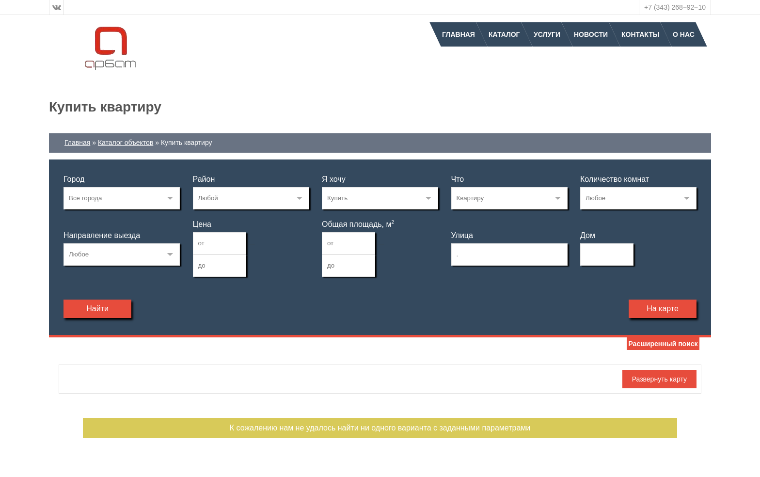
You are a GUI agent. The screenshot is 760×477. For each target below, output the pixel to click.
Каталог (504, 34)
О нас (684, 34)
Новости (591, 34)
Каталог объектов (125, 142)
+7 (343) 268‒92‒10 (675, 7)
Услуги (547, 34)
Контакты (640, 34)
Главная (458, 34)
